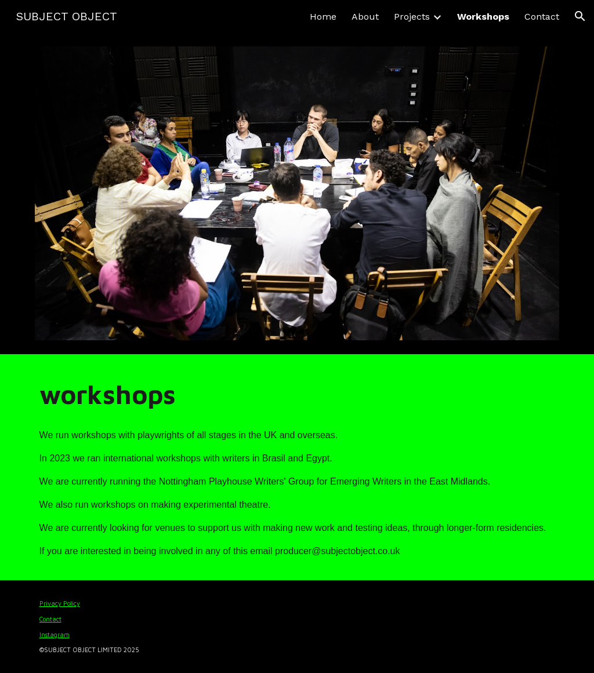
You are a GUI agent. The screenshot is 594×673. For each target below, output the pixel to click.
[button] (580, 16)
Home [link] (323, 16)
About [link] (365, 16)
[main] (297, 394)
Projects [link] (412, 16)
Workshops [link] (483, 16)
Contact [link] (541, 16)
